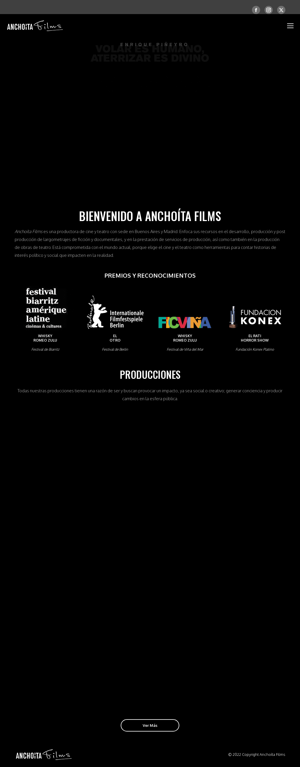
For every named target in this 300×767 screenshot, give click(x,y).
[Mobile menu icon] (290, 26)
